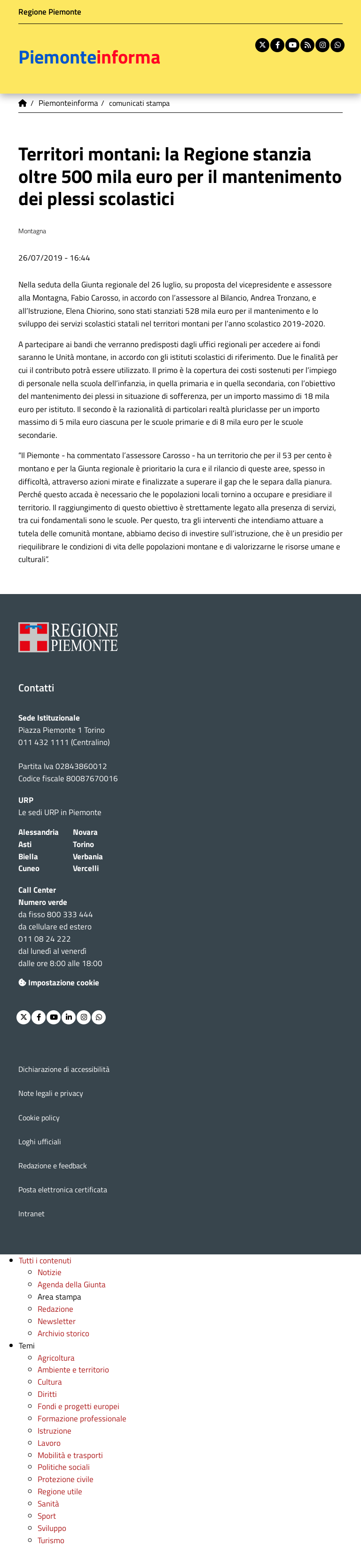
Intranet (31, 1213)
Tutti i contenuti (45, 1260)
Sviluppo (52, 1528)
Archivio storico (63, 1333)
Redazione (55, 1308)
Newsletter (57, 1321)
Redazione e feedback (52, 1165)
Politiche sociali (64, 1466)
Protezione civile (66, 1479)
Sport (47, 1515)
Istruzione (54, 1430)
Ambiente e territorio (73, 1369)
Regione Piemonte (49, 11)
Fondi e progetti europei (78, 1406)
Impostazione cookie (58, 982)
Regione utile (60, 1491)
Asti (24, 844)
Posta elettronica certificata (62, 1189)
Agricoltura (56, 1357)
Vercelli (86, 868)
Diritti (47, 1394)
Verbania (88, 856)
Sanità (48, 1503)
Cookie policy (39, 1117)
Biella (28, 856)
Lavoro (49, 1442)
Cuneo (28, 868)
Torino (83, 844)
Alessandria (38, 831)
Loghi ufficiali (39, 1141)
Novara (85, 831)
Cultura (50, 1381)
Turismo (51, 1540)
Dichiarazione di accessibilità (64, 1069)
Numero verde (42, 902)
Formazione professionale (82, 1418)
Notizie (50, 1272)
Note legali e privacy (50, 1093)
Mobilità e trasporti (70, 1455)
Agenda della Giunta (72, 1284)
